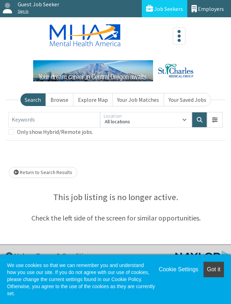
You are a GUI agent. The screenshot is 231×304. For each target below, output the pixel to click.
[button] (215, 120)
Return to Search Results (43, 172)
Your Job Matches (138, 99)
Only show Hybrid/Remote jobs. (55, 131)
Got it (213, 269)
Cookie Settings (178, 269)
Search (33, 99)
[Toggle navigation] (179, 36)
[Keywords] (54, 120)
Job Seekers (164, 8)
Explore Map (93, 99)
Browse (59, 99)
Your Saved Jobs (187, 99)
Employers (208, 8)
